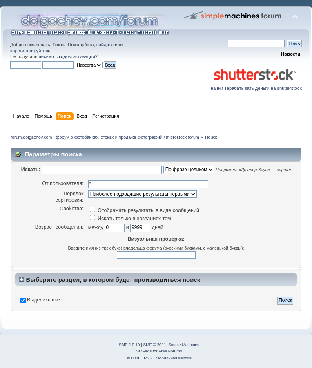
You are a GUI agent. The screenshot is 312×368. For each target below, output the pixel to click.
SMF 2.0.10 (129, 344)
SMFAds (144, 351)
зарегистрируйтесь (30, 50)
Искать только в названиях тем (130, 218)
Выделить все (43, 300)
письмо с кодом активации (67, 56)
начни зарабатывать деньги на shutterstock (254, 86)
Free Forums (170, 351)
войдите (105, 44)
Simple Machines (183, 344)
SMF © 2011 (154, 344)
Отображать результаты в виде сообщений (144, 210)
